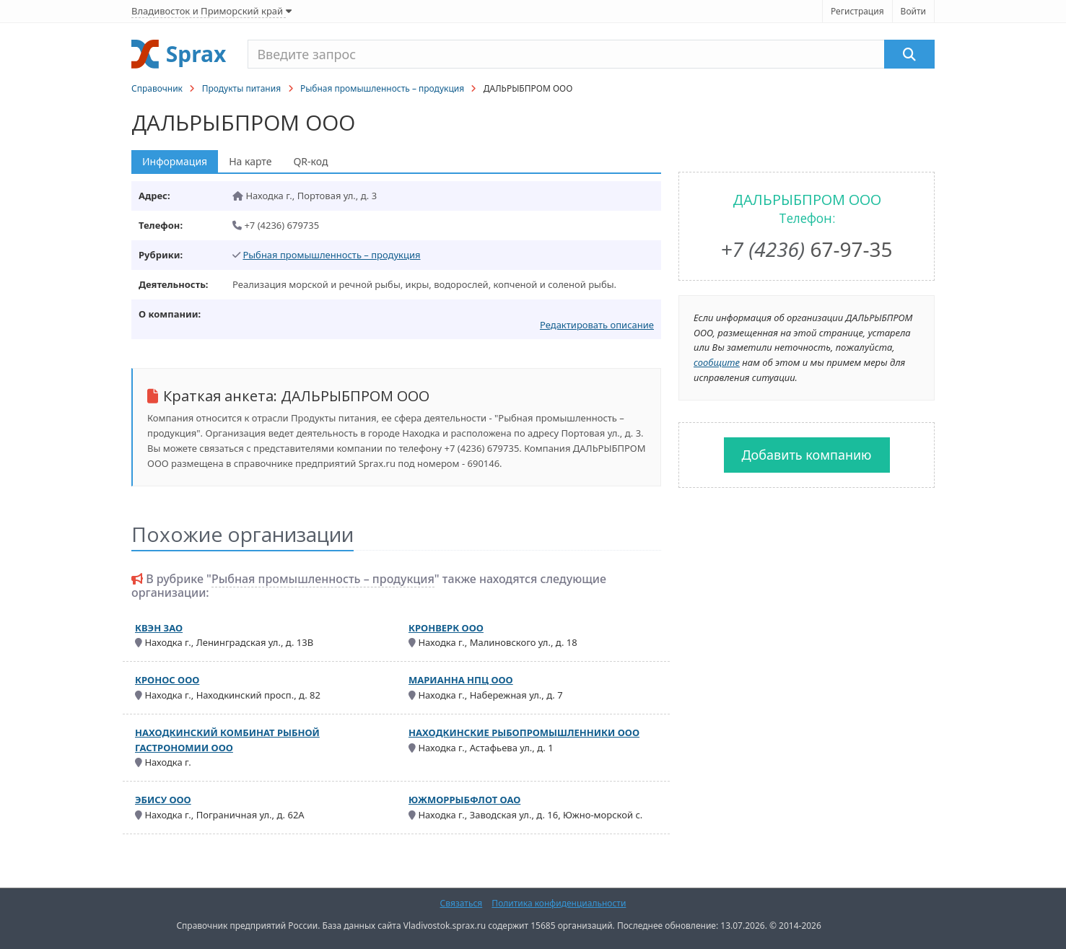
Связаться (461, 903)
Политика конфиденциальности (559, 903)
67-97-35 (806, 249)
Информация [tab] (174, 161)
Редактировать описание (597, 324)
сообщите (717, 362)
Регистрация (857, 11)
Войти (913, 11)
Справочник (157, 88)
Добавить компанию (807, 454)
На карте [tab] (250, 161)
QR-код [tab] (310, 161)
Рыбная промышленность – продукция (382, 88)
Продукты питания (241, 88)
